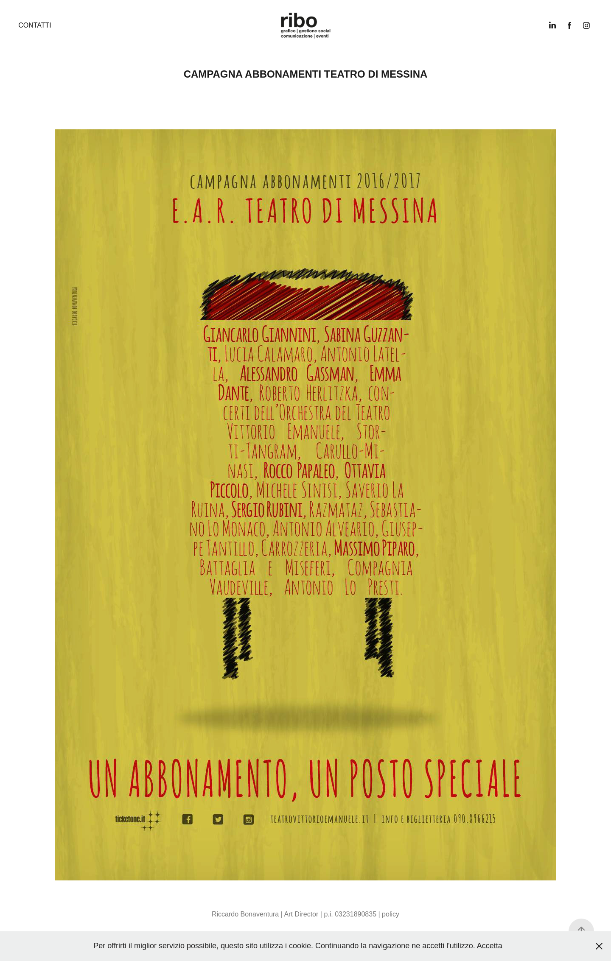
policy (390, 914)
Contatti (34, 25)
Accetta (489, 945)
